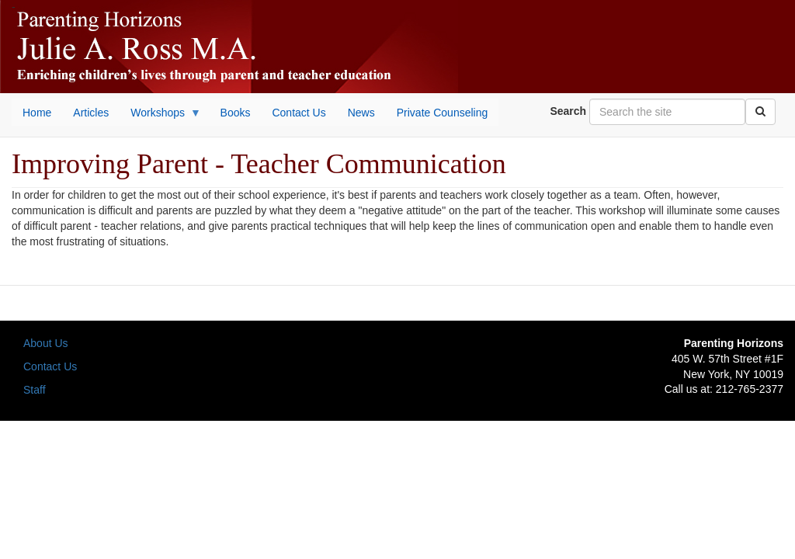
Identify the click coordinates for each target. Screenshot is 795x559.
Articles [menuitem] (91, 112)
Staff (34, 390)
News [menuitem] (361, 112)
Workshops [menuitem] (160, 116)
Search (568, 111)
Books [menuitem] (235, 112)
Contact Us (50, 366)
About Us (45, 343)
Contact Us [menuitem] (298, 112)
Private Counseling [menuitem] (442, 112)
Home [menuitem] (37, 112)
